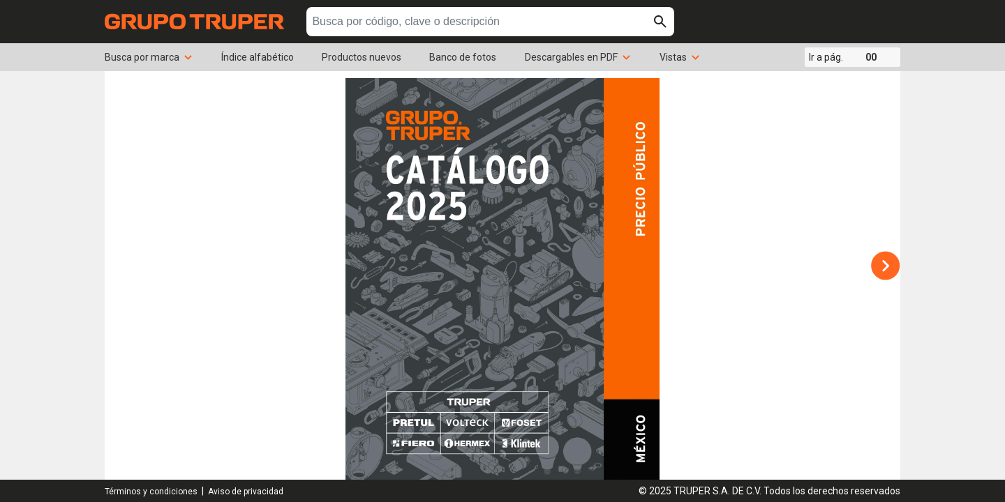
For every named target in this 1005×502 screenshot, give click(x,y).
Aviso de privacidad (245, 491)
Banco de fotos (462, 57)
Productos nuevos (361, 57)
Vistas (680, 57)
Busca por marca (149, 57)
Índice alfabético (257, 57)
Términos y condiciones (151, 491)
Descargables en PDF (578, 57)
